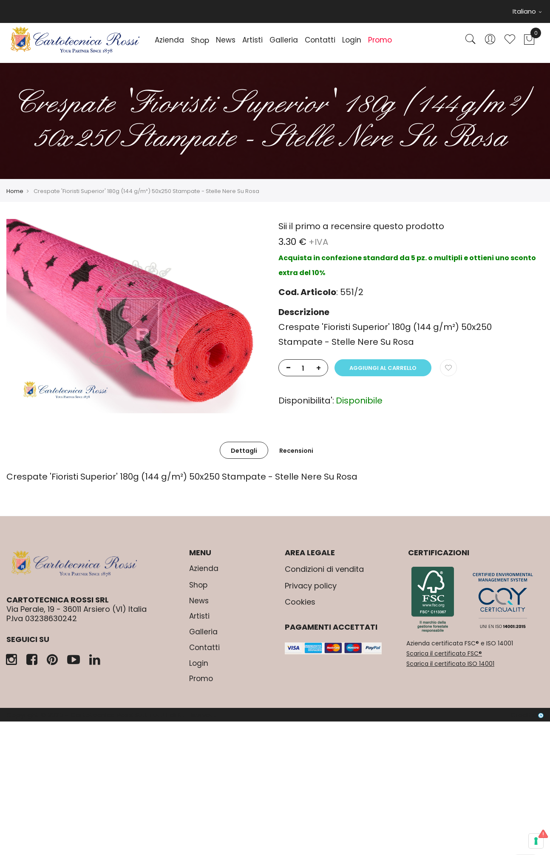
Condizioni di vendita (324, 569)
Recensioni (296, 450)
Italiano (527, 11)
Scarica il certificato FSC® (444, 653)
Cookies (300, 602)
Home (14, 191)
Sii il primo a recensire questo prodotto (361, 226)
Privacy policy (311, 585)
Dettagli (244, 450)
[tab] (244, 450)
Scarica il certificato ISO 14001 (450, 663)
